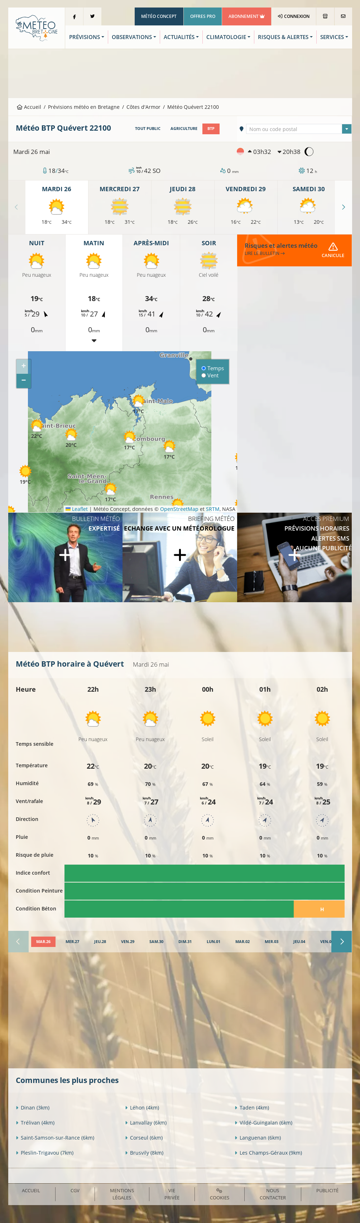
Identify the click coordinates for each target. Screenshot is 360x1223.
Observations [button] (132, 37)
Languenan (258, 1137)
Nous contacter (273, 1193)
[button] (130, 440)
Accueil (29, 106)
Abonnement (247, 16)
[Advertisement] (180, 73)
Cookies (219, 1194)
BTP (211, 128)
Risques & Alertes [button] (283, 37)
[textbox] (298, 129)
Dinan (32, 1107)
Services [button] (332, 37)
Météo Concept (159, 16)
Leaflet (77, 509)
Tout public (147, 128)
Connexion (293, 16)
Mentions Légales (122, 1193)
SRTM (213, 509)
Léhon (142, 1107)
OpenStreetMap (179, 509)
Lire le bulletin (265, 253)
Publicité (327, 1190)
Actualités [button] (179, 37)
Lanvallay (146, 1122)
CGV (75, 1190)
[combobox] (299, 129)
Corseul (144, 1137)
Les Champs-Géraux (268, 1152)
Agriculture (184, 128)
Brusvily (144, 1152)
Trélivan (35, 1122)
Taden (252, 1107)
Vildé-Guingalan (263, 1122)
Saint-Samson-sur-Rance (55, 1137)
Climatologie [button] (226, 37)
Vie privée (171, 1193)
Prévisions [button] (84, 37)
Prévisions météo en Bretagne (84, 106)
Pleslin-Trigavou (44, 1152)
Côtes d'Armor (143, 106)
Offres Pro (202, 16)
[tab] (43, 942)
